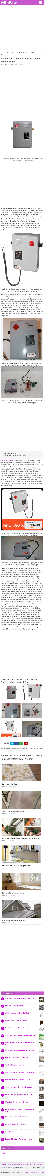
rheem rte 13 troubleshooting (12, 749)
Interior (5, 64)
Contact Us (10, 1164)
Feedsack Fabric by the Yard (14, 1006)
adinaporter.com (6, 460)
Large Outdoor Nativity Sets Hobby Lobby (19, 1095)
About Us (32, 1164)
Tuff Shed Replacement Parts (15, 1065)
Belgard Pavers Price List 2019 (15, 1124)
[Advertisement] (22, 29)
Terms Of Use (24, 1164)
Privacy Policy (40, 1164)
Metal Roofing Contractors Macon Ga (14, 920)
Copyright (17, 1164)
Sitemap (3, 1164)
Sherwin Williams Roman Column (13, 893)
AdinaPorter (9, 2)
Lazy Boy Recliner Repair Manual (16, 1028)
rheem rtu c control (22, 751)
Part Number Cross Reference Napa (17, 1117)
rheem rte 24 (25, 749)
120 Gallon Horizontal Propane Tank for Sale (20, 998)
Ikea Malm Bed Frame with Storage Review (16, 866)
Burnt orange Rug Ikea (9, 784)
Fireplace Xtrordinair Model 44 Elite (17, 1080)
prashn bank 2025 (39, 1172)
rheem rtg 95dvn (11, 751)
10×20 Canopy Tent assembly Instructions (19, 1072)
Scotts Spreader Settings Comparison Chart (19, 1050)
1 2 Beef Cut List (10, 1132)
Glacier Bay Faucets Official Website (17, 1013)
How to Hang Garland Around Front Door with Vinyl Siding (20, 838)
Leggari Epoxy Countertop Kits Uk (16, 1057)
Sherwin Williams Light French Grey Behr (19, 1087)
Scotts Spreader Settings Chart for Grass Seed (20, 1035)
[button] (41, 2)
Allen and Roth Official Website (16, 1020)
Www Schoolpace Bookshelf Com (16, 1102)
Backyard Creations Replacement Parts (18, 1139)
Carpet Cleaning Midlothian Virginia (13, 811)
